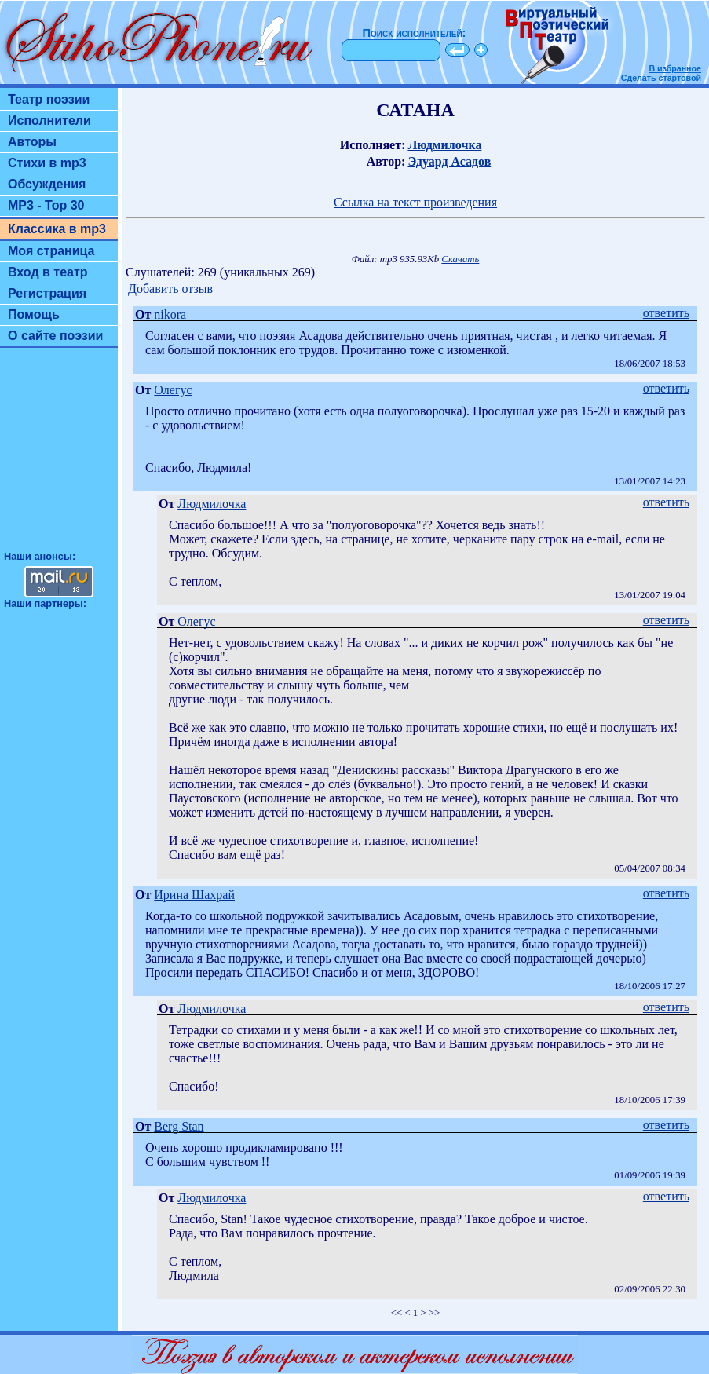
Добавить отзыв (170, 288)
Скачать (460, 259)
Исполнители (49, 120)
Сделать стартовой (661, 77)
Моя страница (51, 251)
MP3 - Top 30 (46, 205)
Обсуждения (47, 184)
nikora (170, 314)
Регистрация (47, 293)
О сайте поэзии (55, 335)
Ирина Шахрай (194, 894)
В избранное (675, 68)
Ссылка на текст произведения (415, 202)
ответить (666, 313)
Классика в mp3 (57, 229)
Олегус (173, 389)
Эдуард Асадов (449, 161)
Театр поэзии (49, 99)
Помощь (34, 314)
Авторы (32, 141)
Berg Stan (178, 1126)
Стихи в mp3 (47, 163)
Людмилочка (444, 145)
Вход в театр (48, 272)
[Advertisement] (59, 456)
